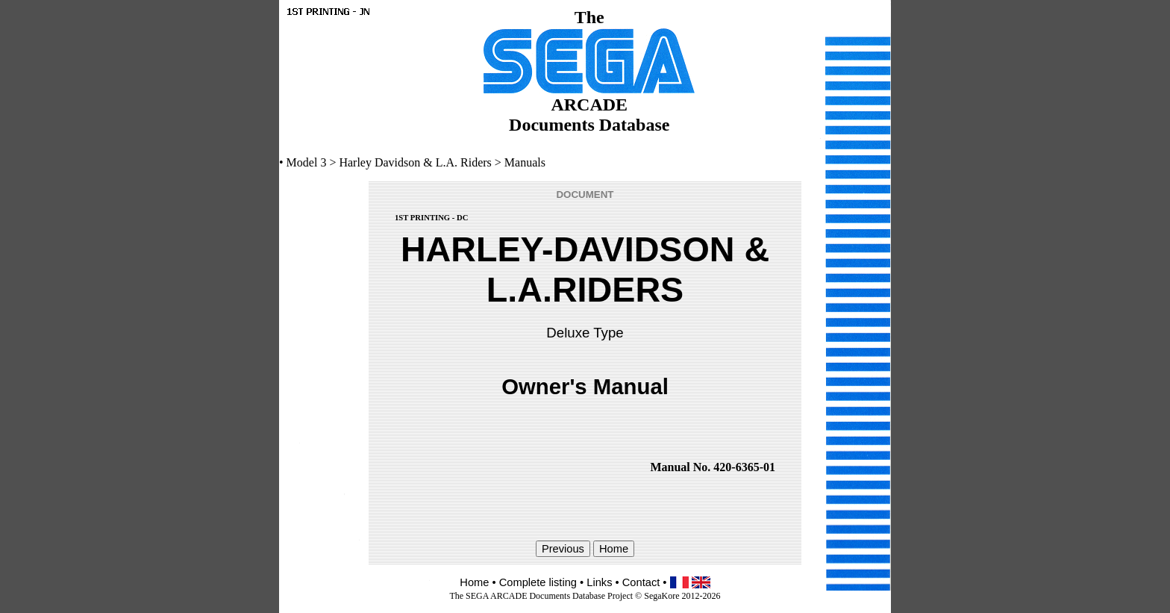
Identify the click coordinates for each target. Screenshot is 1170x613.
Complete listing (538, 582)
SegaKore (661, 596)
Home (474, 582)
